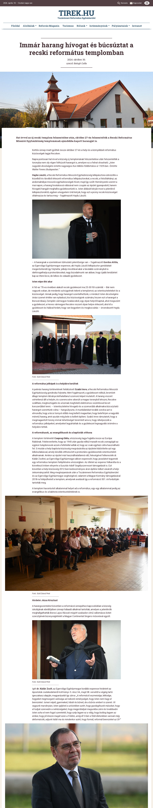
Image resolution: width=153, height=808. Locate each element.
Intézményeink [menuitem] (98, 25)
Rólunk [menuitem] (81, 25)
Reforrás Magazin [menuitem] (49, 25)
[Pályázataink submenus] (129, 26)
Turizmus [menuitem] (68, 25)
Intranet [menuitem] (137, 25)
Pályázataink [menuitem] (120, 25)
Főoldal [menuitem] (15, 25)
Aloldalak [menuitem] (29, 25)
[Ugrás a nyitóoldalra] (76, 14)
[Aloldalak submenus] (36, 26)
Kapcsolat (137, 3)
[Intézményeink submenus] (109, 26)
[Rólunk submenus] (86, 26)
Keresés (124, 3)
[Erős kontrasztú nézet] (147, 3)
